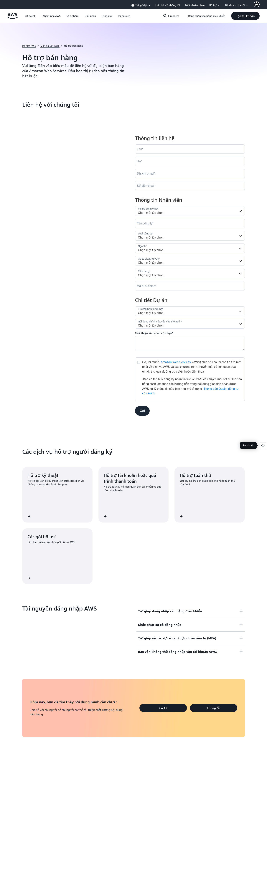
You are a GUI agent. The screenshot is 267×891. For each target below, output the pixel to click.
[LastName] (190, 161)
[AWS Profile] (257, 4)
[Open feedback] (263, 445)
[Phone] (190, 185)
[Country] (190, 261)
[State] (190, 273)
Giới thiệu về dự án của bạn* (154, 333)
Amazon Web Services (176, 362)
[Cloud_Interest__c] (190, 343)
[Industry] (190, 248)
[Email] (190, 173)
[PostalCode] (190, 285)
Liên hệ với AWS (50, 45)
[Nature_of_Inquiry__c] (190, 323)
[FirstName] (190, 149)
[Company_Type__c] (190, 235)
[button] (52, 16)
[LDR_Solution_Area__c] (190, 311)
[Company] (190, 223)
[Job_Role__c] (190, 211)
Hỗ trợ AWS (29, 45)
